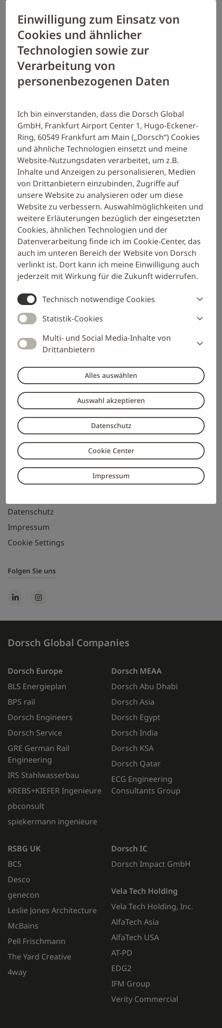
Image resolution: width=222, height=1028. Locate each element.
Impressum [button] (111, 475)
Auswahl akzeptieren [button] (111, 400)
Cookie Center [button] (111, 450)
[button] (198, 299)
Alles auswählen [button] (111, 375)
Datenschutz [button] (111, 425)
